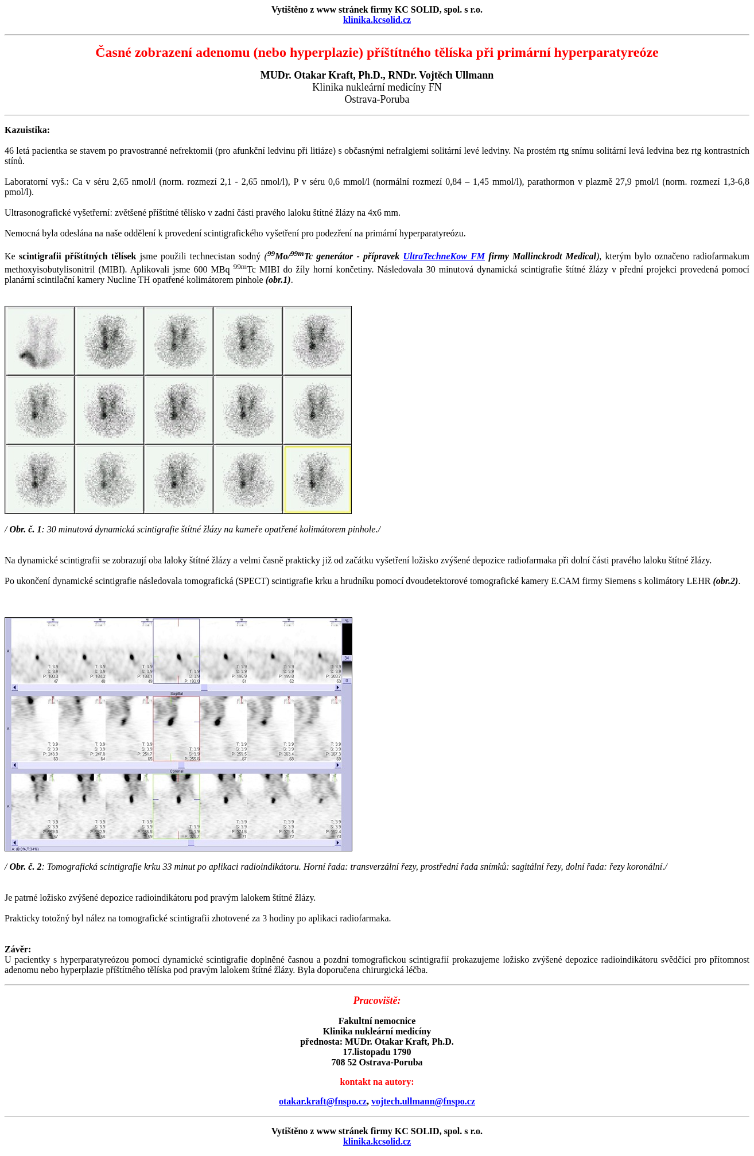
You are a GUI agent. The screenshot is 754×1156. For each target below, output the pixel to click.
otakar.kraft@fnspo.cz (323, 1101)
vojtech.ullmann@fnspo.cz (423, 1101)
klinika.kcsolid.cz (377, 20)
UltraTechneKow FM (444, 256)
